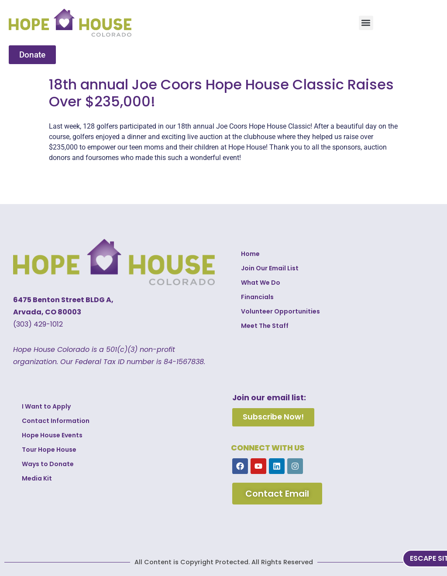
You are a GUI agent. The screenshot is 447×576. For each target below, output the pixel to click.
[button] (366, 23)
